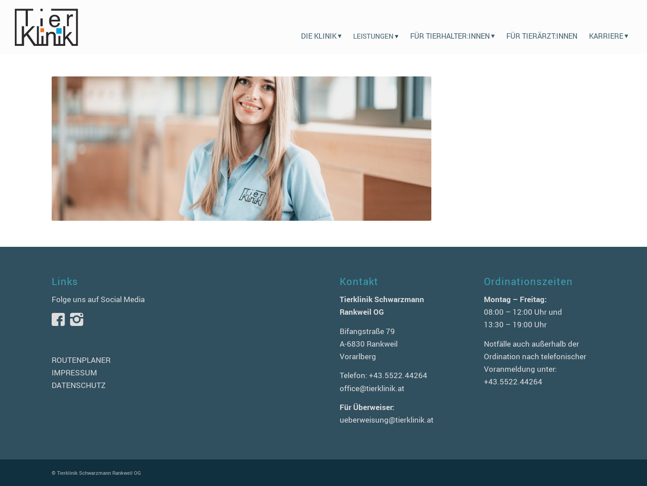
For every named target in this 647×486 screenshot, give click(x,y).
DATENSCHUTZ (79, 385)
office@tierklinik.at (372, 388)
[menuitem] (321, 27)
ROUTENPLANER (81, 360)
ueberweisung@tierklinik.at (387, 420)
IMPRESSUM (74, 372)
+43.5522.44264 (398, 375)
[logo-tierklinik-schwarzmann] (46, 27)
